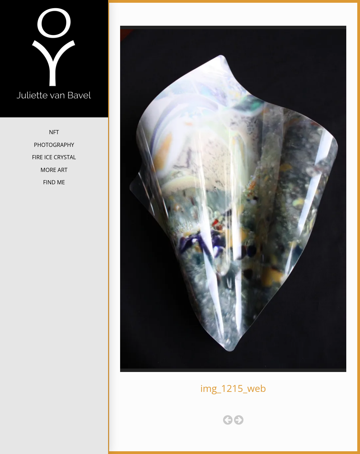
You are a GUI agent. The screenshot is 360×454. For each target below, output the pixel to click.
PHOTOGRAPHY (54, 145)
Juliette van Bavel (54, 111)
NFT (54, 132)
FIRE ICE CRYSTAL (54, 157)
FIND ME (54, 182)
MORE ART (54, 170)
